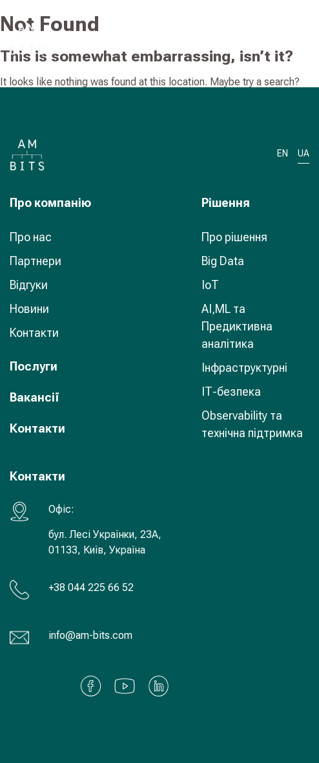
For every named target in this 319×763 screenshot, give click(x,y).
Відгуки (29, 285)
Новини (29, 309)
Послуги (33, 366)
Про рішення (234, 237)
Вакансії (34, 397)
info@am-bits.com (90, 635)
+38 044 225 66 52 (91, 587)
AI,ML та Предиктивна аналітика (237, 326)
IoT (210, 285)
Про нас (31, 237)
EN (282, 153)
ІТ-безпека (231, 391)
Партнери (35, 261)
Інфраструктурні (244, 367)
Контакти (34, 332)
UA (261, 38)
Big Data (222, 261)
